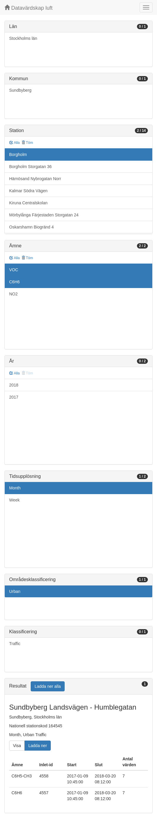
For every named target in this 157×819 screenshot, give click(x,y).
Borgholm (18, 154)
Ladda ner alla (48, 686)
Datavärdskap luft (28, 8)
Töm (27, 143)
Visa (17, 745)
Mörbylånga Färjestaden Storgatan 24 (43, 215)
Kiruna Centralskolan (28, 202)
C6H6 (14, 281)
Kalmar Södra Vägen (28, 190)
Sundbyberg (20, 90)
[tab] (78, 686)
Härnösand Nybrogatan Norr (35, 178)
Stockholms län (23, 38)
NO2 (13, 294)
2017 (13, 397)
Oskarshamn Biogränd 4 (31, 227)
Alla (14, 143)
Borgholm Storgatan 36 (30, 166)
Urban (14, 591)
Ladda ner (37, 745)
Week (14, 500)
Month (15, 488)
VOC (13, 269)
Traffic (14, 643)
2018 (13, 385)
